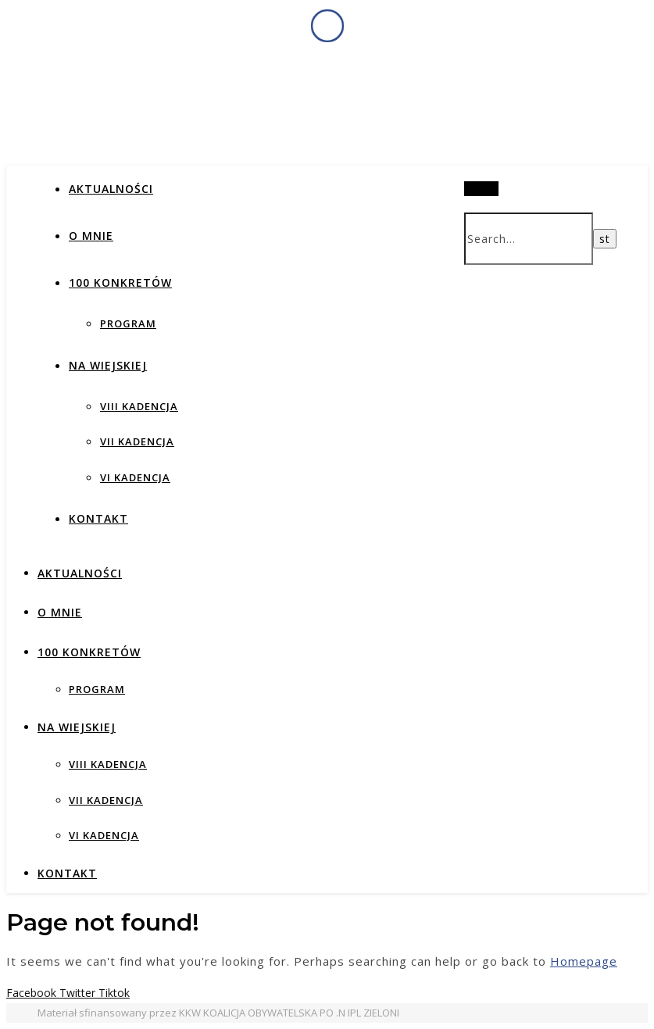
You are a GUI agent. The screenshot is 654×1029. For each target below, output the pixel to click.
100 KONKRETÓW (120, 282)
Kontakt (98, 518)
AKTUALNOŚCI (111, 188)
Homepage (583, 961)
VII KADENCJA (137, 441)
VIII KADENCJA (139, 406)
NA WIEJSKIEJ (108, 365)
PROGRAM (128, 323)
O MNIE (91, 235)
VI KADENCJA (135, 477)
